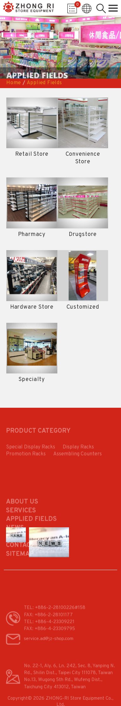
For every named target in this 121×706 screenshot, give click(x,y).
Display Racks (78, 449)
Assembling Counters (77, 456)
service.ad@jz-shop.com (48, 642)
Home (13, 83)
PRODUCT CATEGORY (38, 433)
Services (21, 520)
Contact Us (25, 555)
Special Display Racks (30, 449)
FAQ (11, 546)
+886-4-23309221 (54, 627)
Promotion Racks (26, 456)
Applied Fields (44, 83)
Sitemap (20, 563)
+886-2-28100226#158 (60, 613)
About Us (22, 511)
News (15, 538)
